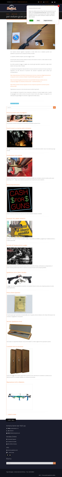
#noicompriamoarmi (13, 185)
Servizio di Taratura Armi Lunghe (17, 245)
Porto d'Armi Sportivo (13, 293)
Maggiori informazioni (48, 20)
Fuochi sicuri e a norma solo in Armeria (19, 128)
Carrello (40, 2)
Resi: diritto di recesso (12, 444)
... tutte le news (14, 14)
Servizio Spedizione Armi (14, 321)
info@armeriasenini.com (22, 2)
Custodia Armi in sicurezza (15, 346)
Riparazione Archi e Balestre (15, 382)
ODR (40, 475)
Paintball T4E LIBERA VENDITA (16, 218)
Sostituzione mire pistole (14, 155)
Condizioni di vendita (12, 441)
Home (7, 14)
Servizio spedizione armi (13, 450)
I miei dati (47, 2)
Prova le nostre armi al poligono (17, 113)
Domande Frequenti (12, 439)
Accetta (31, 20)
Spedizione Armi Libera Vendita (16, 272)
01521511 (14, 2)
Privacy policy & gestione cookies (48, 475)
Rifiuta (38, 20)
